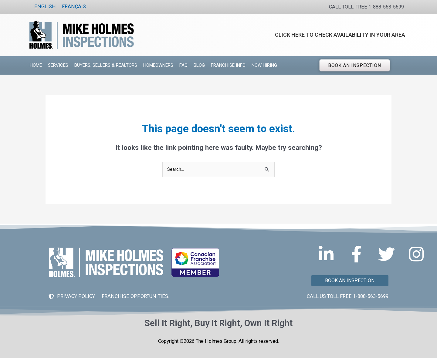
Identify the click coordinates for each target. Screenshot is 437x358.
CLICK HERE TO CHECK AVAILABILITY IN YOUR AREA (340, 35)
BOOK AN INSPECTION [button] (355, 65)
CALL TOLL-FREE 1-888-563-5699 (366, 7)
